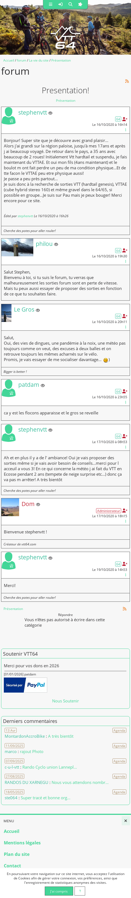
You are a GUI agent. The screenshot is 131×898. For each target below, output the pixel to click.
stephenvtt (25, 216)
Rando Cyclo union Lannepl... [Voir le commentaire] (49, 767)
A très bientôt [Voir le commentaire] (60, 736)
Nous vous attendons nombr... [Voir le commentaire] (80, 782)
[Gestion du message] (125, 129)
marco (11, 751)
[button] (51, 4)
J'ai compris (59, 891)
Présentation (65, 100)
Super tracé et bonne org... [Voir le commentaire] (45, 797)
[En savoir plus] (80, 891)
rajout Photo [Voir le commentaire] (31, 751)
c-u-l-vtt (12, 767)
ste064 (11, 797)
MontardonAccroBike (25, 736)
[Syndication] (127, 81)
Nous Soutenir (65, 701)
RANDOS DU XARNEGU (27, 782)
